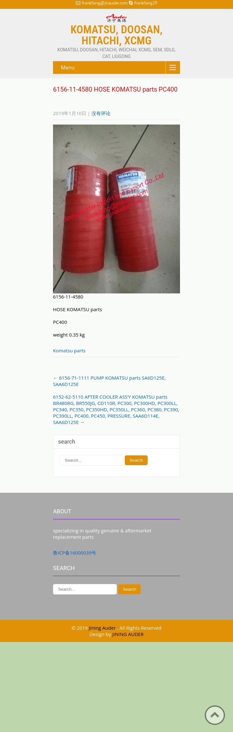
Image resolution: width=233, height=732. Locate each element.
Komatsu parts (69, 350)
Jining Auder (103, 628)
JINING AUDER (128, 634)
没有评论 (100, 113)
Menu (68, 67)
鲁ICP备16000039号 (74, 552)
